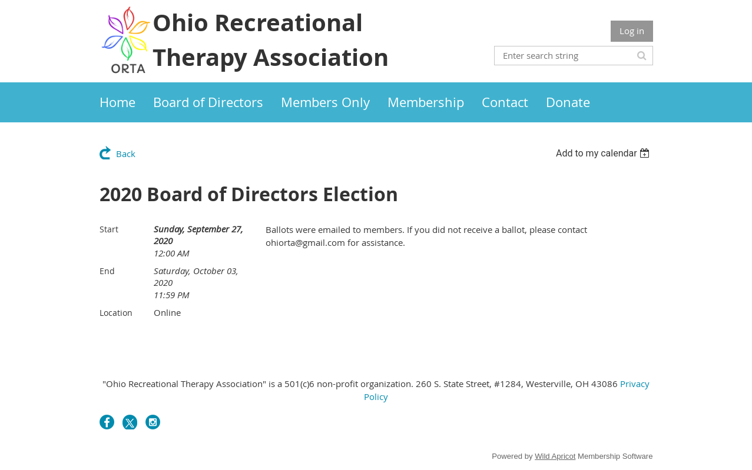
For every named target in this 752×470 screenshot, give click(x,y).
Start (109, 229)
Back (125, 153)
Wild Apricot (555, 456)
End (107, 270)
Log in (632, 30)
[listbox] (604, 153)
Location (116, 312)
